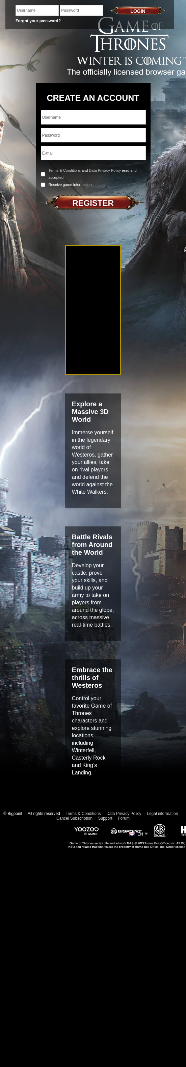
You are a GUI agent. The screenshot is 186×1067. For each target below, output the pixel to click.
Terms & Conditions (65, 170)
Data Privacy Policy (105, 170)
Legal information (162, 813)
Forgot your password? (38, 21)
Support (105, 818)
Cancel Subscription (74, 818)
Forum (124, 818)
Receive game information (70, 185)
